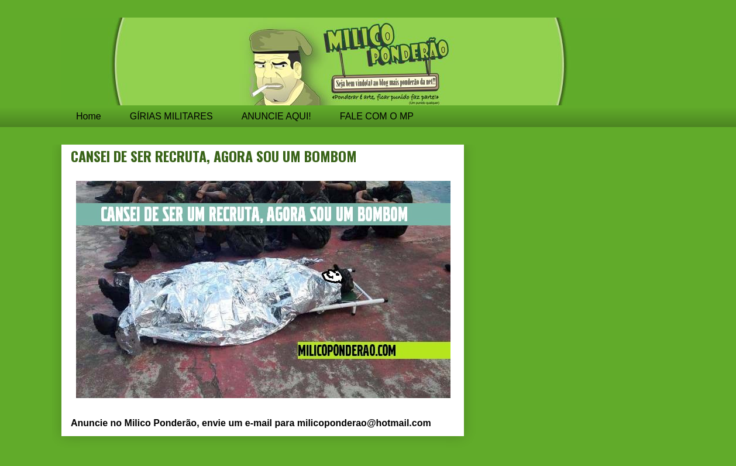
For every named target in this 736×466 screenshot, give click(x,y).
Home (88, 116)
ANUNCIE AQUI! (276, 116)
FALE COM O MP (377, 116)
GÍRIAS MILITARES (171, 116)
